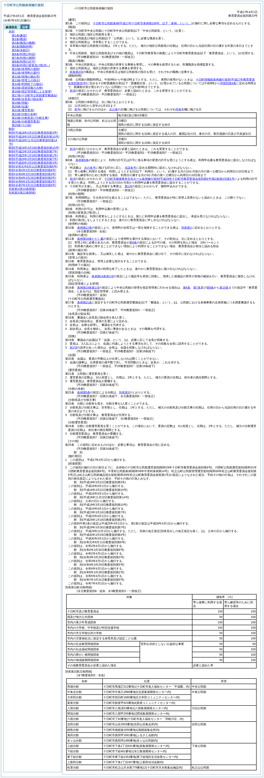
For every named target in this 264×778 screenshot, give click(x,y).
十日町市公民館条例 (142, 23)
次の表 (113, 109)
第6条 (186, 287)
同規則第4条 (228, 83)
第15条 (224, 287)
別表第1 (186, 227)
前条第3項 (76, 72)
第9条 (210, 287)
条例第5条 (83, 392)
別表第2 (124, 392)
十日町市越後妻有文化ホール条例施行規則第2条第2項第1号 (169, 178)
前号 (77, 109)
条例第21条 (84, 302)
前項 (72, 90)
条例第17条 (84, 227)
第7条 (197, 287)
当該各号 (130, 167)
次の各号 (90, 167)
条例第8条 (82, 160)
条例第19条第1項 (88, 287)
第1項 (128, 186)
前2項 (73, 347)
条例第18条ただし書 (90, 238)
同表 (178, 109)
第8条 (133, 242)
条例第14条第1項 (103, 276)
